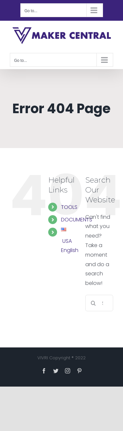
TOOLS (69, 207)
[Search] (93, 303)
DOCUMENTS (76, 219)
